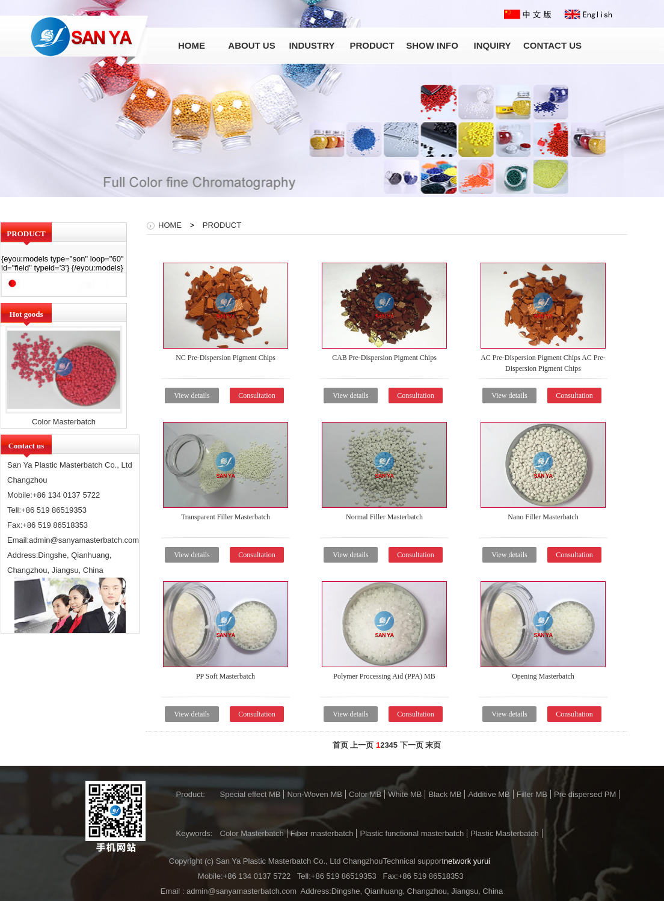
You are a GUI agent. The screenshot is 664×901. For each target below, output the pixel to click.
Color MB (365, 794)
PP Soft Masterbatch (225, 676)
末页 (433, 745)
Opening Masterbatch (543, 676)
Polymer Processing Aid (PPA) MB (384, 676)
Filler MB (532, 794)
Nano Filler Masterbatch (543, 517)
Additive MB (488, 794)
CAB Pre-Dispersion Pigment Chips (384, 357)
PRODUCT (222, 225)
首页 (340, 745)
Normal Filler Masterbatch (384, 517)
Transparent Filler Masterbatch (225, 517)
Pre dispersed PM (585, 794)
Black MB (444, 794)
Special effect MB (250, 794)
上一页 (362, 745)
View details (192, 395)
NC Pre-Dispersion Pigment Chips (225, 357)
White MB (405, 794)
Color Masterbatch (64, 421)
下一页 (411, 745)
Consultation (256, 395)
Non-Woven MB (314, 794)
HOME (170, 225)
